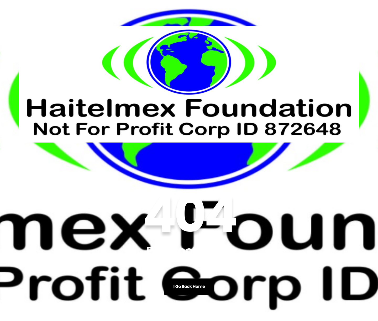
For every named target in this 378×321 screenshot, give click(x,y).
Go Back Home (189, 286)
